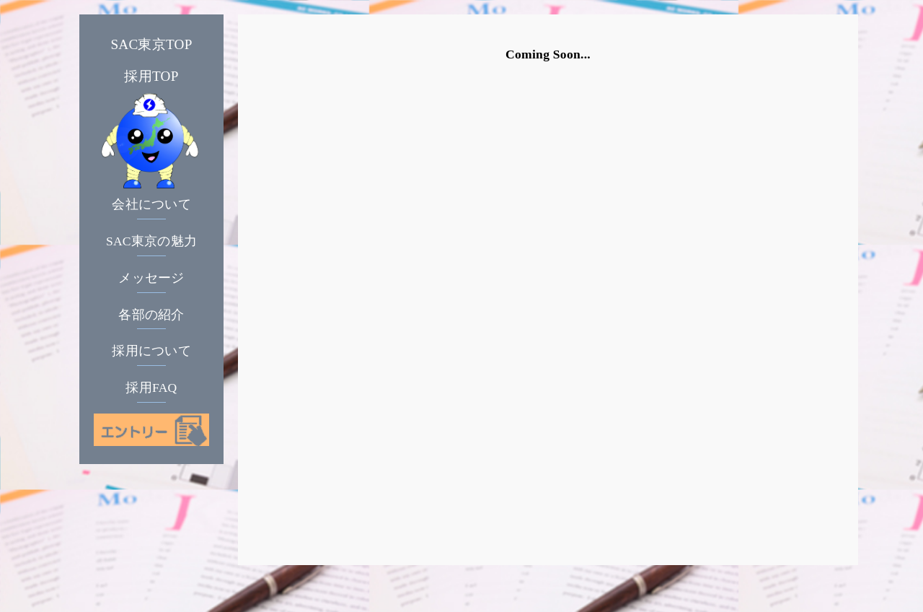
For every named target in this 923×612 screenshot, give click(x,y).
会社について (151, 204)
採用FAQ (151, 387)
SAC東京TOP (151, 44)
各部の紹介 (151, 314)
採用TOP (151, 76)
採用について (151, 351)
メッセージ (151, 278)
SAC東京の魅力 (151, 241)
